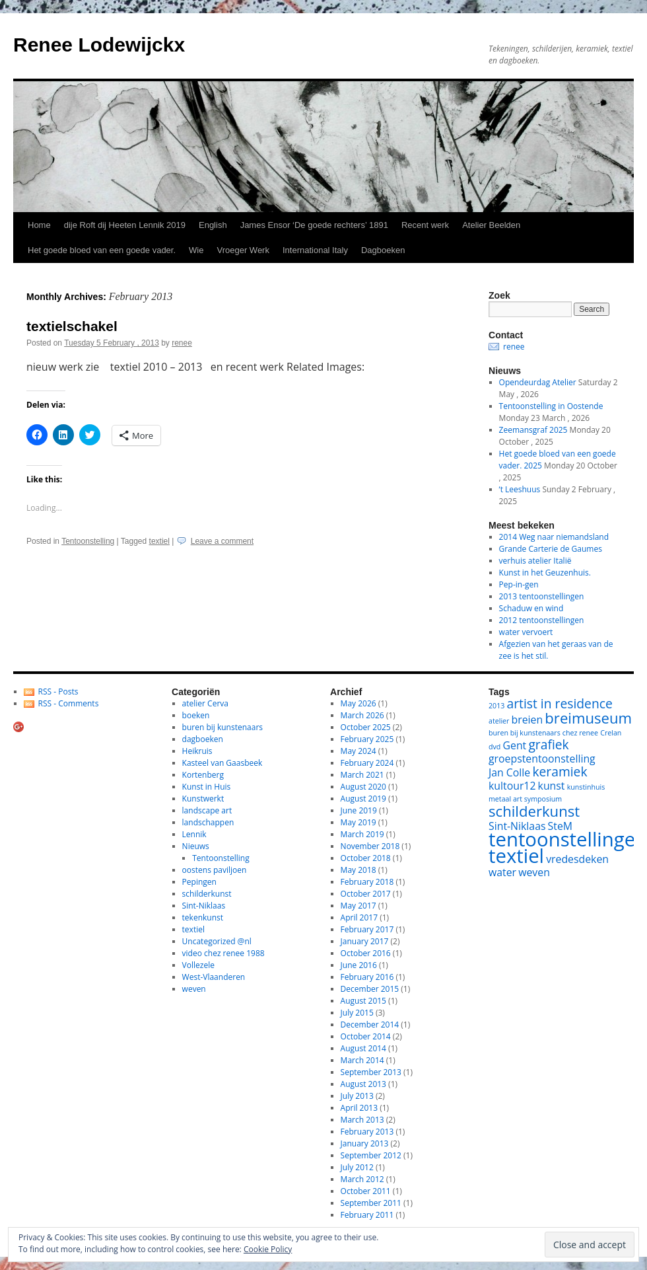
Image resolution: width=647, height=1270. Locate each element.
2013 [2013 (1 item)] (496, 705)
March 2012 (362, 1179)
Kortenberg (203, 774)
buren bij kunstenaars (222, 727)
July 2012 (357, 1167)
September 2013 (371, 1072)
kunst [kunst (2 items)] (551, 785)
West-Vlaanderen (214, 977)
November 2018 (370, 846)
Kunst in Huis (206, 786)
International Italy (315, 250)
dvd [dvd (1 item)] (494, 746)
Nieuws (195, 846)
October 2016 (366, 953)
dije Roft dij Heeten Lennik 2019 (125, 225)
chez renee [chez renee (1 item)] (580, 732)
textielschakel (72, 326)
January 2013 (365, 1143)
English (213, 225)
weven (194, 988)
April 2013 (359, 1107)
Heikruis (197, 751)
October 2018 (366, 858)
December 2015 (370, 988)
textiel (159, 541)
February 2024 (367, 762)
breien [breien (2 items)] (527, 719)
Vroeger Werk (243, 250)
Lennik (194, 834)
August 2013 (363, 1084)
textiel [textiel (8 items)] (516, 855)
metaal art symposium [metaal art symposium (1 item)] (525, 798)
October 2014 (366, 1036)
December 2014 (370, 1024)
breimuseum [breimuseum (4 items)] (588, 718)
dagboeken (202, 739)
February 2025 (367, 739)
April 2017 (359, 917)
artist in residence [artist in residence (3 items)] (560, 703)
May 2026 (358, 703)
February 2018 (367, 881)
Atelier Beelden (491, 225)
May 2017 (358, 905)
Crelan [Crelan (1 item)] (610, 732)
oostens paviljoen (214, 870)
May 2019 (358, 822)
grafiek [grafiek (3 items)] (548, 744)
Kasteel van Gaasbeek (222, 762)
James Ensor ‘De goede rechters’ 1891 (314, 225)
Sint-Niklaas (204, 905)
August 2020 (363, 786)
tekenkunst (202, 917)
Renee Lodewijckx (99, 45)
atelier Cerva (205, 703)
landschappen (208, 822)
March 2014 (362, 1060)
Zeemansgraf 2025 (533, 429)
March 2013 (362, 1119)
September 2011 (371, 1203)
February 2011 (367, 1214)
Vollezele (198, 965)
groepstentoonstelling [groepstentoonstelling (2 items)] (542, 758)
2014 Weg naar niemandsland (554, 536)
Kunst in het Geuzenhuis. (545, 572)
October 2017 (366, 893)
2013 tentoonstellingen (541, 596)
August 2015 (363, 1000)
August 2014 (363, 1048)
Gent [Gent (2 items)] (515, 745)
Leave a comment (222, 541)
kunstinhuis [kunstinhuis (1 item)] (586, 787)
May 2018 (358, 870)
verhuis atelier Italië (535, 560)
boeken (196, 715)
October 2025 (366, 727)
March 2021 (362, 774)
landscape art (207, 810)
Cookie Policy (268, 1249)
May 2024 (358, 751)
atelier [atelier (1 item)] (499, 721)
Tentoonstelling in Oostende (551, 406)
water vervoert (526, 632)
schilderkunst (207, 893)
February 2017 (367, 929)
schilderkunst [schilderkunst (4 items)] (534, 811)
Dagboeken (383, 250)
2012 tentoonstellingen (541, 620)
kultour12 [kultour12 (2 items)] (512, 785)
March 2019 (362, 834)
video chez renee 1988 (223, 953)
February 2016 (367, 977)
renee (182, 343)
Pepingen (199, 881)
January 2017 (365, 941)
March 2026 (362, 715)
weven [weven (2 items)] (534, 872)
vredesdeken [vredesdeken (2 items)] (577, 859)
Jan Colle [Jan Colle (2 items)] (509, 772)
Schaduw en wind (531, 608)
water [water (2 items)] (502, 872)
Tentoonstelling (87, 541)
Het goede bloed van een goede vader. (102, 250)
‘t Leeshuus (520, 489)
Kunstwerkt (203, 798)
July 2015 (357, 1012)
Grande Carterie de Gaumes (550, 548)
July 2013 (357, 1096)
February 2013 (367, 1131)
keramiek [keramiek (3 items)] (559, 771)
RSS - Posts (58, 691)
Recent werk (425, 225)
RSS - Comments (68, 703)
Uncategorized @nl (217, 941)
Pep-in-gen (519, 584)
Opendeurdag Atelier (537, 382)
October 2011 (366, 1191)
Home (39, 225)
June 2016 (359, 965)
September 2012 (371, 1155)
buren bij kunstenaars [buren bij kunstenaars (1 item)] (525, 732)
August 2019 (363, 798)
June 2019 (359, 810)
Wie (196, 250)
